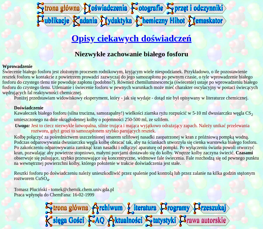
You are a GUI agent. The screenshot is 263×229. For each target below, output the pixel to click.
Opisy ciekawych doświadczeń (132, 38)
